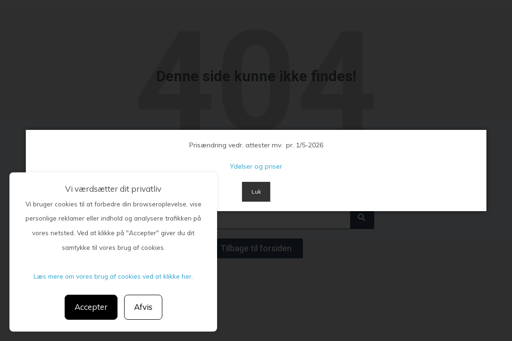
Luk (256, 191)
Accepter (91, 307)
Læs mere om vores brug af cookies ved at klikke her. (113, 276)
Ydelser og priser (256, 166)
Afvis (143, 307)
